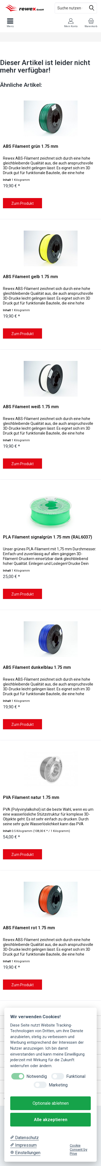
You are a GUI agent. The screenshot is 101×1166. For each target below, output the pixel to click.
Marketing (58, 1085)
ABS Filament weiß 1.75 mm (31, 406)
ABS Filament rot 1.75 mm (29, 927)
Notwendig (36, 1076)
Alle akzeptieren (50, 1119)
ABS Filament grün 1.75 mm (30, 146)
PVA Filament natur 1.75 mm (31, 797)
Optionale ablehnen (51, 1103)
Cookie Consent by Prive (78, 1149)
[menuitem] (91, 22)
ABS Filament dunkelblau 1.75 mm (37, 667)
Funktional (75, 1076)
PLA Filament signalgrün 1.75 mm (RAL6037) (47, 537)
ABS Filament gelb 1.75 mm (30, 276)
